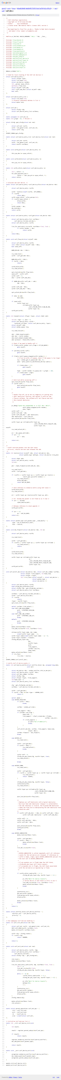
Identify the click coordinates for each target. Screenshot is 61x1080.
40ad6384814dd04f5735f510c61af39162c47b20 (34, 8)
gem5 (4, 8)
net (55, 8)
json (57, 1077)
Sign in (57, 3)
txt (54, 1077)
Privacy (15, 1077)
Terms (20, 1077)
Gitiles (10, 1077)
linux (13, 8)
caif (3, 11)
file (37, 15)
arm (8, 8)
